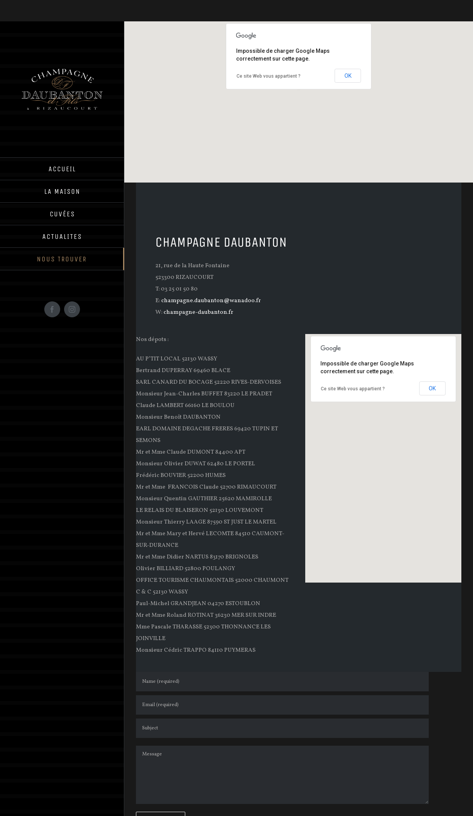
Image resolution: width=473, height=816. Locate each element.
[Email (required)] (282, 705)
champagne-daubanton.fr (198, 312)
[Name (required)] (282, 681)
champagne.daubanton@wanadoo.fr (211, 301)
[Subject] (282, 728)
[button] (299, 95)
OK (347, 76)
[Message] (282, 775)
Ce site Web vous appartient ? (269, 76)
